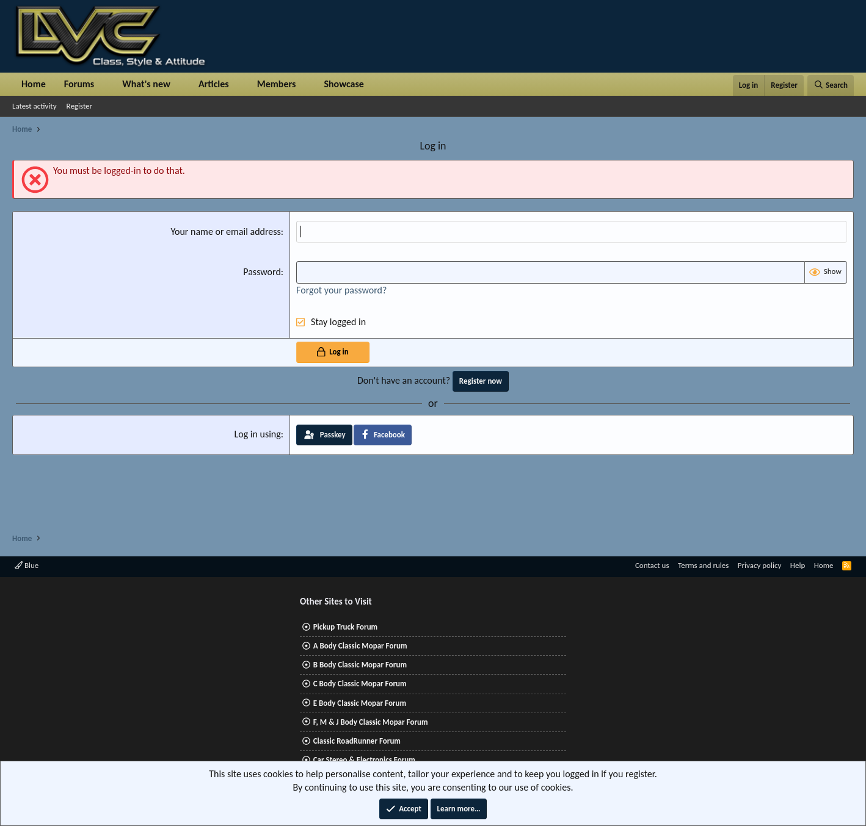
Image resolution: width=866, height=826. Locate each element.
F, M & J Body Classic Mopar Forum (370, 722)
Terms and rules (703, 565)
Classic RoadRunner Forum (357, 740)
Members (276, 84)
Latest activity (34, 105)
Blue (26, 565)
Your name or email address (225, 231)
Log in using (258, 434)
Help (797, 565)
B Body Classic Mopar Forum (360, 664)
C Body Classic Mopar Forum (360, 683)
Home (33, 84)
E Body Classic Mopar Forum (359, 703)
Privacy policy (760, 565)
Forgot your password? (341, 290)
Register (80, 105)
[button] (104, 84)
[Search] (830, 85)
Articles (213, 84)
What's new (146, 84)
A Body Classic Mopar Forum (360, 645)
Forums (79, 84)
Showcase (343, 84)
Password (262, 272)
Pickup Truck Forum (345, 626)
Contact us (652, 565)
